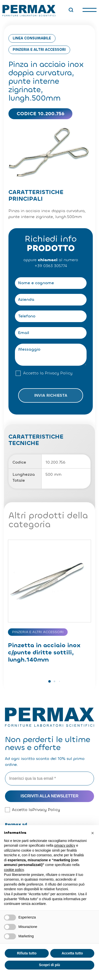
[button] (49, 681)
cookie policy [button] (14, 870)
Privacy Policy (58, 373)
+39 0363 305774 (51, 265)
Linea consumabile (32, 38)
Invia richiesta (50, 395)
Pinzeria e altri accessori (39, 49)
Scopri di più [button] (49, 965)
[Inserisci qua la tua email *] (49, 778)
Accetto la (47, 373)
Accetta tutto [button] (72, 953)
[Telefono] (51, 316)
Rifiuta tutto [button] (27, 953)
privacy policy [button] (64, 845)
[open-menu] (90, 10)
